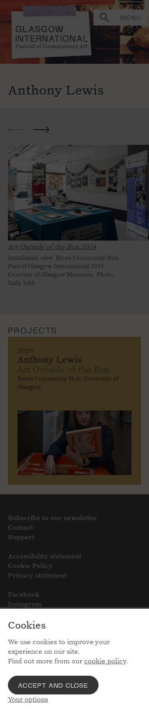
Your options (28, 699)
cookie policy (105, 661)
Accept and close (53, 685)
